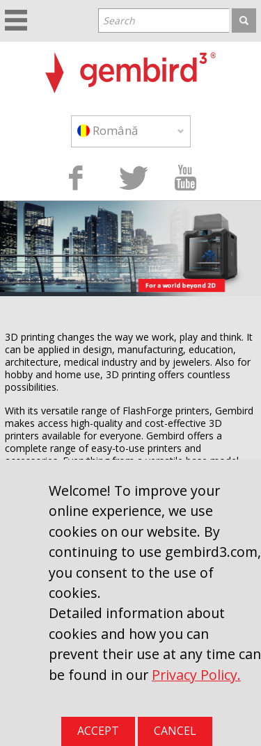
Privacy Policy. (196, 674)
